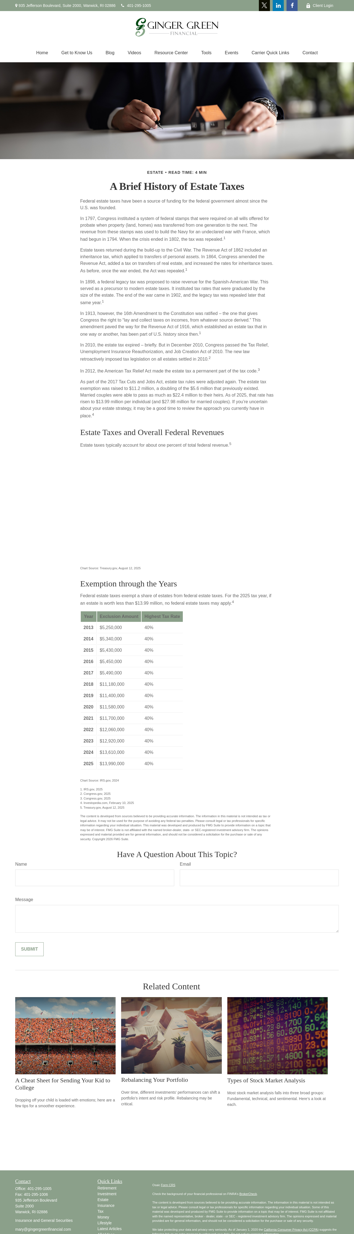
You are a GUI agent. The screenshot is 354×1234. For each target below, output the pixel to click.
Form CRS (168, 1185)
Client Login (319, 5)
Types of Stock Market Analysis (266, 1080)
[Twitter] (264, 5)
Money (103, 1217)
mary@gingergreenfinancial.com (43, 1229)
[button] (42, 53)
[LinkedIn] (278, 5)
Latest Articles (110, 1229)
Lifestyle (105, 1223)
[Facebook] (292, 5)
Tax (101, 1211)
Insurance (106, 1205)
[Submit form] (29, 949)
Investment (107, 1194)
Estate (103, 1199)
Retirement (107, 1188)
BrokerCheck (248, 1194)
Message (24, 899)
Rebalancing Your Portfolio (154, 1079)
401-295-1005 (136, 5)
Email (185, 864)
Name (21, 864)
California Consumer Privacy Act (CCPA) (291, 1229)
